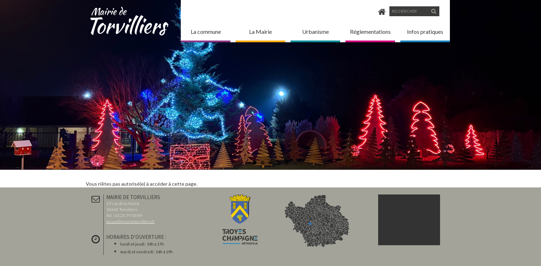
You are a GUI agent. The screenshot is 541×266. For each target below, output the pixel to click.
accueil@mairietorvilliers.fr (130, 221)
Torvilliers (129, 17)
